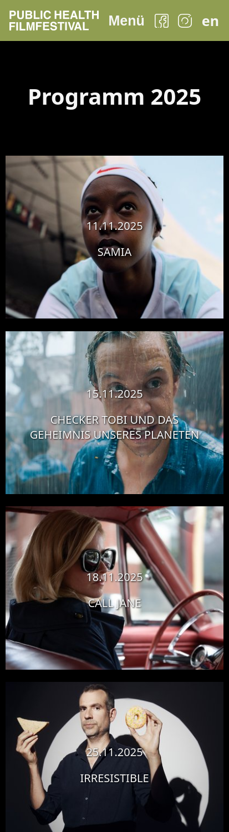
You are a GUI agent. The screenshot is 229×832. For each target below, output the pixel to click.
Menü (126, 20)
